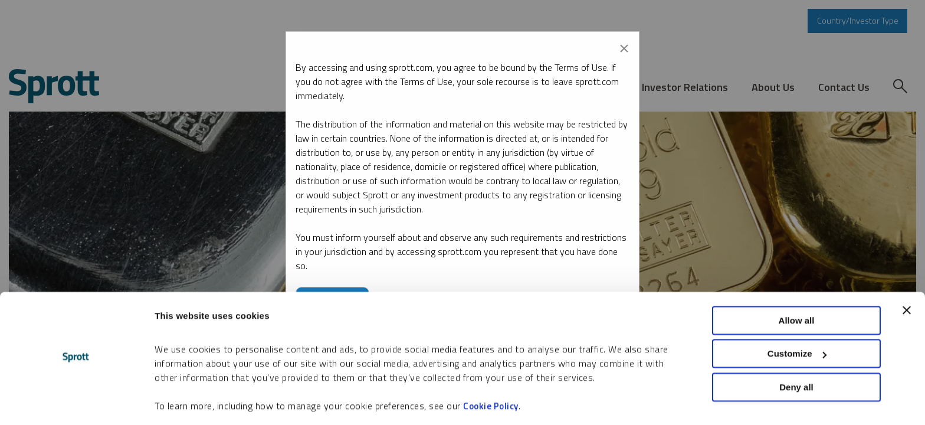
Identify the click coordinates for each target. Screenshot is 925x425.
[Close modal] (624, 46)
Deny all (796, 350)
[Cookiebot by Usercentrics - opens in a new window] (76, 402)
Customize (796, 317)
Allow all (797, 284)
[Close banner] (907, 273)
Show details (182, 402)
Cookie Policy (491, 369)
